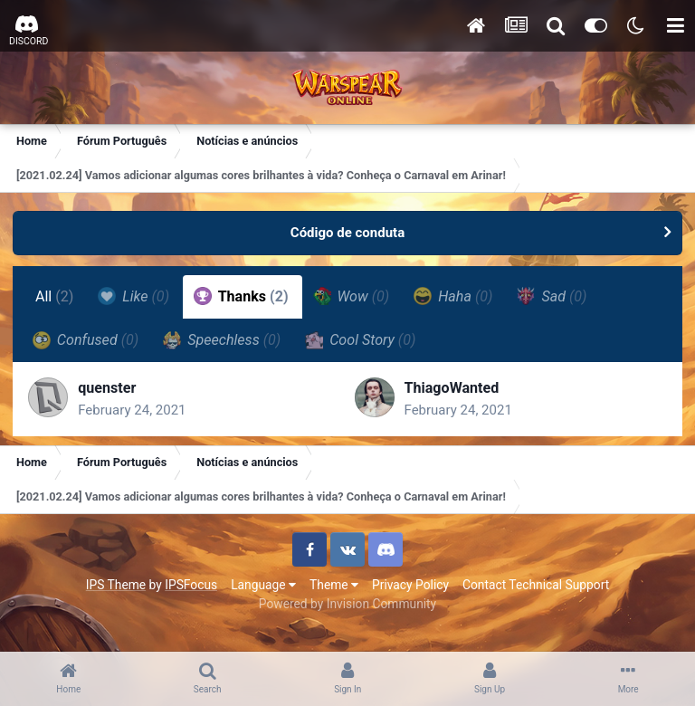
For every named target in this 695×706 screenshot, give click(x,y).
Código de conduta (347, 232)
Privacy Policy (410, 589)
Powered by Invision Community (347, 608)
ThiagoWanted (452, 390)
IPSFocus (191, 589)
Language (263, 589)
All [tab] (55, 296)
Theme (333, 589)
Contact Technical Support (535, 589)
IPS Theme (116, 589)
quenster (110, 390)
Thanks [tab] (242, 296)
